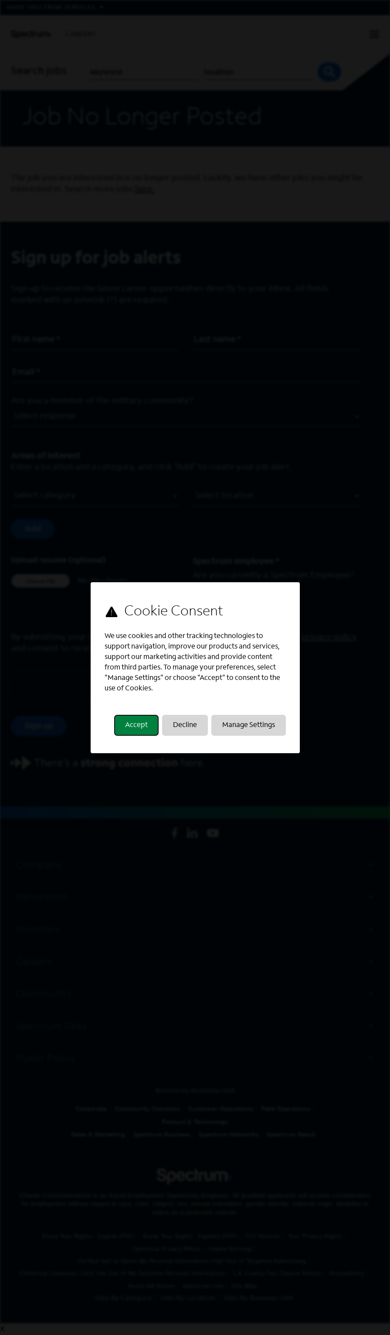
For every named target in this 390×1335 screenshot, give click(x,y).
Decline (185, 725)
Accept (136, 725)
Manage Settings (248, 725)
